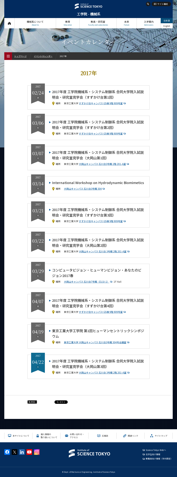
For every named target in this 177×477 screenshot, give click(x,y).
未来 (127, 23)
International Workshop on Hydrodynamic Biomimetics (98, 182)
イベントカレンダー (43, 56)
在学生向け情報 (153, 454)
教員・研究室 (98, 23)
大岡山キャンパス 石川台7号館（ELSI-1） (88, 281)
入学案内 (149, 23)
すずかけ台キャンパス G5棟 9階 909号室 (102, 103)
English (166, 25)
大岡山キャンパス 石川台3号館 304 (85, 188)
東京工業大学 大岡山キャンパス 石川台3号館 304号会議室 (97, 342)
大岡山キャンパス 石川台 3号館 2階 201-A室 (104, 251)
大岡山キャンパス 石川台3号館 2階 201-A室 (104, 164)
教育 (67, 23)
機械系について (35, 23)
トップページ (9, 23)
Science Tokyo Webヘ (156, 449)
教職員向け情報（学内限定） (159, 458)
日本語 (167, 20)
